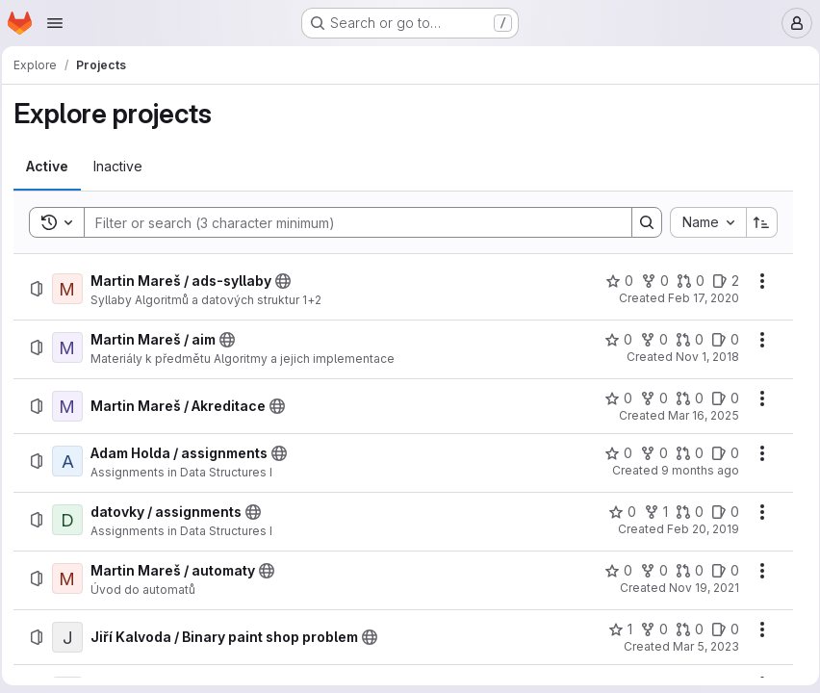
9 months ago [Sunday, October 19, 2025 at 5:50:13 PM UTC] (693, 470)
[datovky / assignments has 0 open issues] (718, 512)
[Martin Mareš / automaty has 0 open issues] (718, 570)
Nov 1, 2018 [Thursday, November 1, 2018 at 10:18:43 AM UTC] (700, 356)
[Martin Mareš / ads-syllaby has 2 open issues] (718, 281)
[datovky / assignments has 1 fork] (649, 512)
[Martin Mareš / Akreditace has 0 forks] (647, 398)
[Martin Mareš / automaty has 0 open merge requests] (683, 570)
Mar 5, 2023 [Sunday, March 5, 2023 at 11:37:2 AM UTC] (699, 646)
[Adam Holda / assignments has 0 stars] (612, 453)
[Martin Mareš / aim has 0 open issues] (718, 339)
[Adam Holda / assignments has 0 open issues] (718, 453)
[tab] (53, 166)
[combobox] (701, 222)
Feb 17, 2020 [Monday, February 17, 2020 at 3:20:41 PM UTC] (696, 298)
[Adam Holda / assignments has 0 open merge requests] (683, 453)
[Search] (348, 222)
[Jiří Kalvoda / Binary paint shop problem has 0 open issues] (718, 629)
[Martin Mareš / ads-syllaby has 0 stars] (613, 281)
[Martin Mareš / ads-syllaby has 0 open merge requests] (684, 281)
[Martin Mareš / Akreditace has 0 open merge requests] (683, 398)
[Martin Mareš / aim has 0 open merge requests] (683, 339)
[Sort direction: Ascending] (755, 222)
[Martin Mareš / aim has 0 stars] (612, 339)
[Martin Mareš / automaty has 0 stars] (612, 570)
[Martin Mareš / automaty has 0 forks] (647, 570)
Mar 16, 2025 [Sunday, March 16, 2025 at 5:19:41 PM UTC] (696, 415)
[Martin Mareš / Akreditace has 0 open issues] (718, 398)
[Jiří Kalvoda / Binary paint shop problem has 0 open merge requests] (683, 629)
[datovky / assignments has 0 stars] (615, 512)
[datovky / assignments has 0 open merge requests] (683, 512)
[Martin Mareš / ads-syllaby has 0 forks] (648, 281)
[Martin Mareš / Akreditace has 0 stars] (612, 398)
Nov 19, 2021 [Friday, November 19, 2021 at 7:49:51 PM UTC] (697, 587)
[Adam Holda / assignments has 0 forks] (647, 453)
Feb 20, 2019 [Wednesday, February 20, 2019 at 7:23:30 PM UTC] (696, 529)
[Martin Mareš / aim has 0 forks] (647, 339)
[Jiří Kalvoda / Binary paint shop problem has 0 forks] (647, 629)
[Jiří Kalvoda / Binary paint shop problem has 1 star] (614, 629)
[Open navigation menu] (54, 23)
